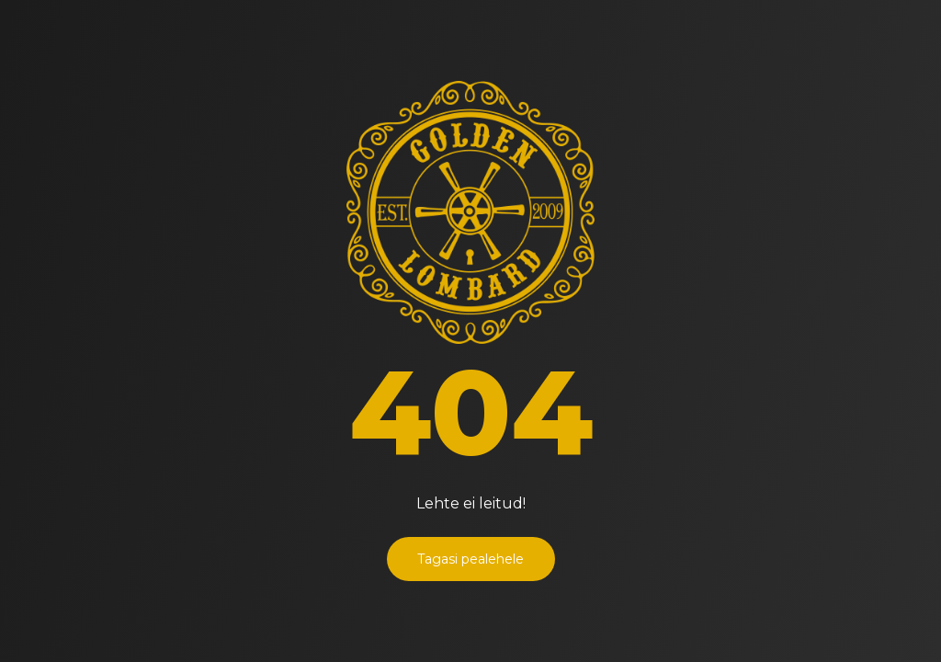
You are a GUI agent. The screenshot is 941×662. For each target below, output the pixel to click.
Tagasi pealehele (470, 559)
